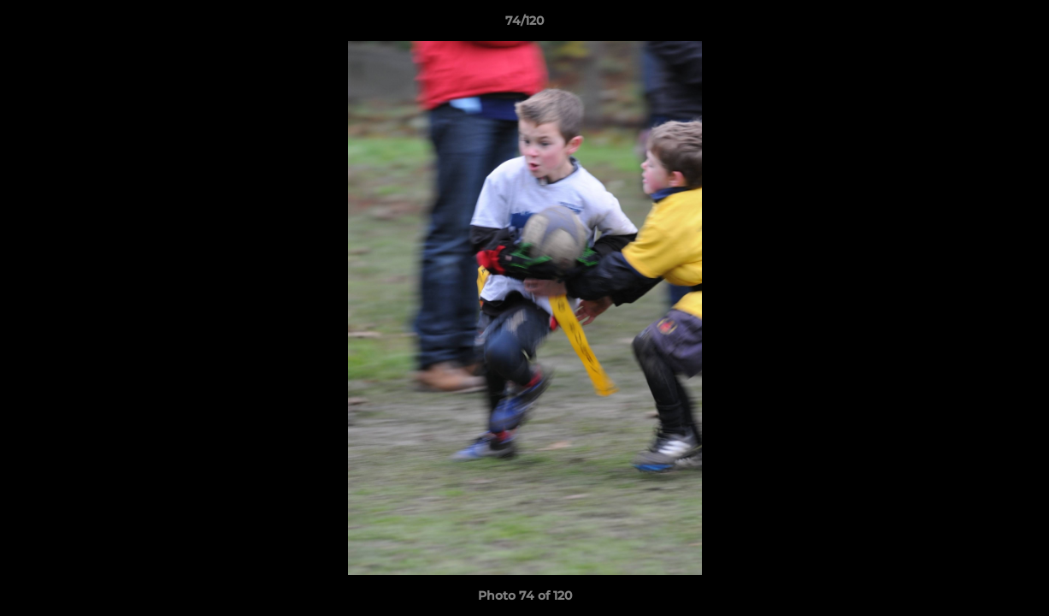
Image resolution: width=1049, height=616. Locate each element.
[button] (1018, 25)
